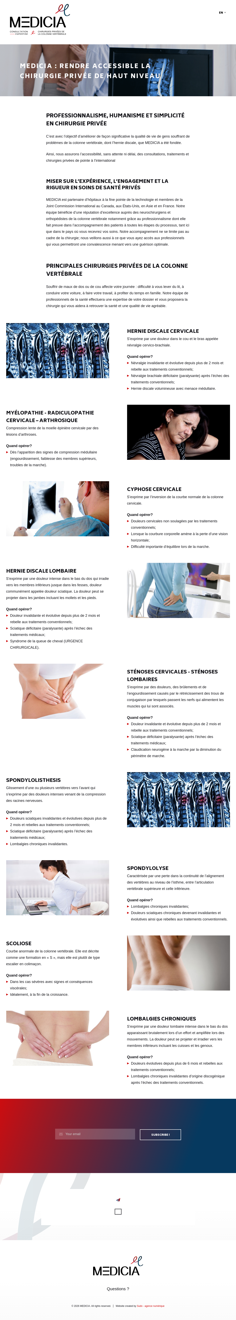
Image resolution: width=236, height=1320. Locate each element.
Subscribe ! (160, 1134)
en (222, 12)
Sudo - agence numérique (150, 1305)
